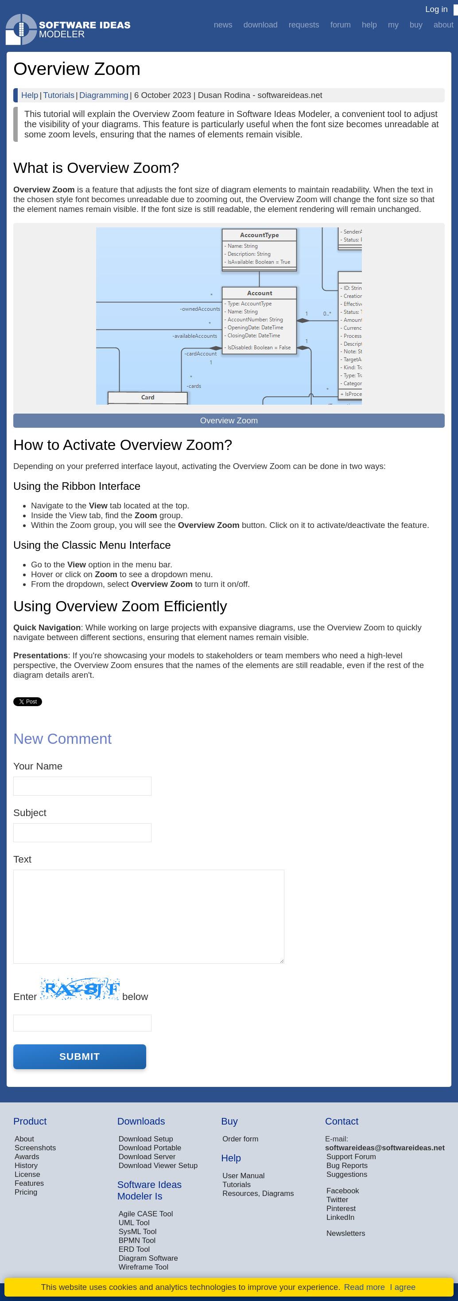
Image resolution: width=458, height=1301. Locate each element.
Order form (240, 1139)
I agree (402, 1287)
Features (29, 1183)
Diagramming (103, 95)
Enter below (80, 990)
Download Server (147, 1157)
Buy (416, 24)
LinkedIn (340, 1217)
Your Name (37, 766)
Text (22, 859)
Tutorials (58, 95)
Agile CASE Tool (146, 1214)
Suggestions (346, 1174)
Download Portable (150, 1148)
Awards (27, 1157)
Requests (304, 24)
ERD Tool (134, 1249)
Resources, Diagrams (258, 1193)
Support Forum (351, 1157)
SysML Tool (138, 1231)
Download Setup (146, 1139)
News (223, 24)
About (444, 24)
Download (261, 24)
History (26, 1165)
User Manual (243, 1176)
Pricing (26, 1192)
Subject (30, 812)
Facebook (342, 1191)
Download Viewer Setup (158, 1165)
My (393, 24)
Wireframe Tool (144, 1267)
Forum (340, 24)
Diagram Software (148, 1258)
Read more (364, 1287)
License (27, 1174)
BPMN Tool (137, 1240)
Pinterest (341, 1208)
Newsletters (345, 1233)
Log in (436, 9)
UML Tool (134, 1223)
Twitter (337, 1200)
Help (369, 24)
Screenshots (35, 1148)
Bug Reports (347, 1165)
